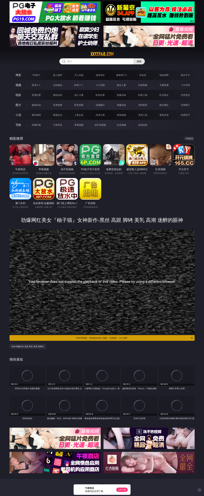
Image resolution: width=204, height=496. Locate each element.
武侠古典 (100, 114)
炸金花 (142, 75)
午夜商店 (57, 124)
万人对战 (78, 75)
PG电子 (36, 75)
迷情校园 (121, 114)
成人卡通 (78, 95)
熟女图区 (164, 105)
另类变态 (185, 95)
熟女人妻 (121, 85)
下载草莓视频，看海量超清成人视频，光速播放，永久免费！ (134, 338)
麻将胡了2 (121, 75)
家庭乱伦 (57, 114)
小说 (18, 115)
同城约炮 (36, 124)
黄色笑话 (164, 114)
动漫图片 (100, 105)
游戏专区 (100, 75)
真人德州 (57, 75)
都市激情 (36, 114)
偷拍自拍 (57, 95)
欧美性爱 (100, 95)
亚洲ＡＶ (36, 85)
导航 (18, 125)
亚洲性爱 (36, 95)
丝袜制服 (142, 85)
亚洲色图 (57, 105)
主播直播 (164, 85)
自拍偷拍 (57, 85)
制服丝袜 (121, 95)
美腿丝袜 (121, 105)
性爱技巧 (185, 114)
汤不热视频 (100, 124)
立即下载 (122, 489)
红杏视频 (121, 124)
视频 (18, 85)
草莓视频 (78, 124)
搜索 (139, 61)
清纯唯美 (142, 105)
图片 (18, 105)
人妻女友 (78, 114)
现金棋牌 (164, 75)
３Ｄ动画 (100, 85)
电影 (18, 95)
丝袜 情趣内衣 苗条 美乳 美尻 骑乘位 (28, 346)
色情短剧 (142, 124)
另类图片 (185, 105)
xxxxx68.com (102, 54)
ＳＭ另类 (185, 85)
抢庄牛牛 (185, 75)
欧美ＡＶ (78, 85)
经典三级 (142, 95)
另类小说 (142, 114)
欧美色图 (78, 105)
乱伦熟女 (164, 95)
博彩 (18, 75)
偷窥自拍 (36, 105)
